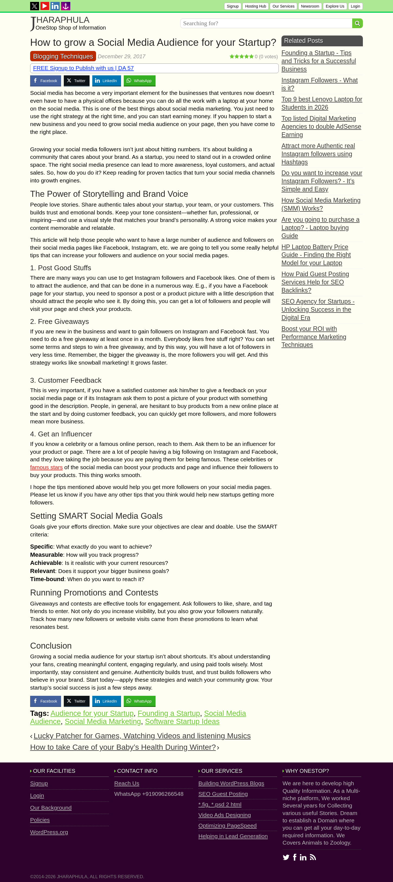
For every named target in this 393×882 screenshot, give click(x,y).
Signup (233, 6)
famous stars (46, 467)
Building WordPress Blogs (231, 783)
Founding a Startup (169, 713)
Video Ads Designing (224, 815)
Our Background (51, 807)
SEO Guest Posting (223, 794)
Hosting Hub (255, 6)
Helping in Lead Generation (233, 836)
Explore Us (335, 6)
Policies (40, 820)
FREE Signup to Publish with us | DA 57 (83, 68)
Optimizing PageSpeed (227, 825)
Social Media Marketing (103, 721)
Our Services (283, 6)
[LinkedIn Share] (106, 80)
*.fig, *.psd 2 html (220, 804)
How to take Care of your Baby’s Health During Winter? (123, 747)
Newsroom (310, 6)
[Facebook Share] (45, 80)
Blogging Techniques (63, 56)
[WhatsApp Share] (140, 80)
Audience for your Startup (92, 713)
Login (355, 6)
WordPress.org (49, 832)
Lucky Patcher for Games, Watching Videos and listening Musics (142, 736)
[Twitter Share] (76, 80)
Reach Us (126, 783)
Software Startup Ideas (182, 721)
